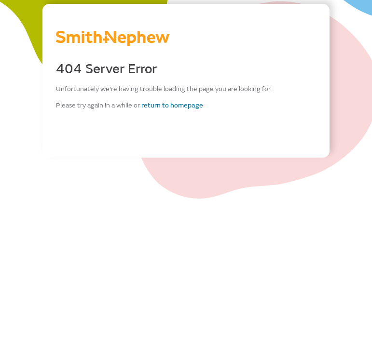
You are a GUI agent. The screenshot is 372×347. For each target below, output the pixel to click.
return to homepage (172, 105)
